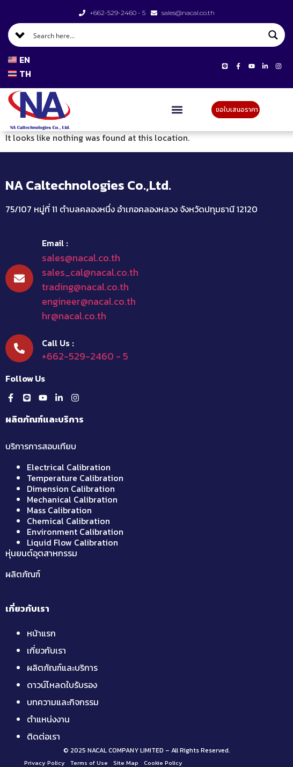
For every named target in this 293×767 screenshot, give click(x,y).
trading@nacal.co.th (85, 286)
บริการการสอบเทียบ (40, 446)
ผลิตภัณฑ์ (22, 574)
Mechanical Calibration (72, 499)
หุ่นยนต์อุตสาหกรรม (41, 553)
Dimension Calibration (71, 488)
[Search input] (147, 35)
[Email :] (19, 278)
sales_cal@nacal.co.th (90, 272)
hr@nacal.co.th (74, 316)
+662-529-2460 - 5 (85, 356)
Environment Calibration (75, 531)
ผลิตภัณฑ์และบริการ (62, 667)
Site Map (125, 762)
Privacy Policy (44, 762)
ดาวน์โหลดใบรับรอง (62, 684)
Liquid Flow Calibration (72, 542)
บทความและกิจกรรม (63, 702)
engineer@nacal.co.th (89, 301)
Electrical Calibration (69, 467)
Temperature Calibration (75, 477)
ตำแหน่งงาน (48, 719)
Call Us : (58, 342)
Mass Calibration (59, 510)
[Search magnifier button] (273, 34)
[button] (177, 110)
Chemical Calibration (68, 520)
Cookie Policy (163, 762)
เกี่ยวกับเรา (46, 650)
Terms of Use (89, 762)
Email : (55, 242)
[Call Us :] (19, 348)
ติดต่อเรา (43, 736)
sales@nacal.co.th (81, 257)
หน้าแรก (41, 633)
